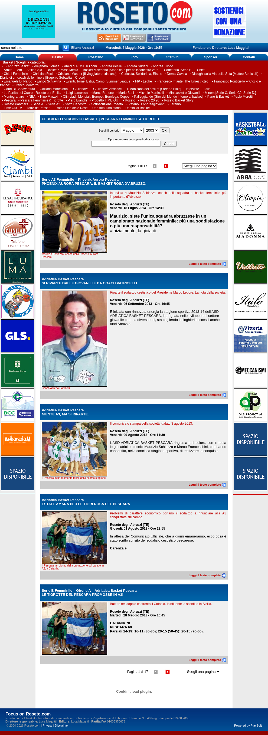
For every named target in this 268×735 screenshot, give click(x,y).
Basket (57, 57)
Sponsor (210, 57)
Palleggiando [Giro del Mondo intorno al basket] (168, 96)
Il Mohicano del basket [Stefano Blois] (154, 89)
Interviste (192, 89)
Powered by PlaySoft (248, 725)
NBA (32, 96)
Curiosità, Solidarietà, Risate (141, 74)
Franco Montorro (26, 85)
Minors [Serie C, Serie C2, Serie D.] (230, 93)
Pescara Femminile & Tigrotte (41, 100)
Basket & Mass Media (62, 70)
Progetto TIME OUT (105, 100)
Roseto (130, 100)
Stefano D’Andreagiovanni (146, 104)
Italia (207, 89)
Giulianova (81, 89)
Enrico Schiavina (49, 81)
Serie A (38, 104)
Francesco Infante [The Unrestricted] (183, 81)
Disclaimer (62, 725)
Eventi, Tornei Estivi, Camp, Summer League (98, 81)
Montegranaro (14, 96)
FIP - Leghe (143, 81)
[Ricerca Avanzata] (82, 47)
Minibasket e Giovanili (184, 93)
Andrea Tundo (163, 66)
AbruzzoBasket (19, 66)
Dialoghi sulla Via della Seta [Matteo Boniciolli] (225, 74)
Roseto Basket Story (178, 100)
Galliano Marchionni (54, 89)
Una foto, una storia (106, 108)
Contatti (249, 57)
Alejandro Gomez (46, 66)
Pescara (10, 100)
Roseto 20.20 (149, 100)
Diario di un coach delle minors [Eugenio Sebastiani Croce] (42, 77)
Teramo (175, 104)
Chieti (201, 70)
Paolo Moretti (243, 96)
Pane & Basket (218, 96)
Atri (19, 70)
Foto (134, 57)
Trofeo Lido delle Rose (71, 108)
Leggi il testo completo (207, 263)
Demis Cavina (177, 74)
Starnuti (172, 57)
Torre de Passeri (38, 108)
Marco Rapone (103, 93)
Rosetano (96, 57)
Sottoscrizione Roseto (107, 104)
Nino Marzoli (49, 96)
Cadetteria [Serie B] (178, 70)
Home (19, 57)
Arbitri (8, 70)
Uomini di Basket (137, 108)
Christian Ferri (43, 74)
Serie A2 (54, 104)
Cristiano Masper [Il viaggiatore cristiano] (87, 74)
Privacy (47, 725)
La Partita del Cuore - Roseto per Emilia (32, 93)
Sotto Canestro (76, 104)
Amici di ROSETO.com (80, 66)
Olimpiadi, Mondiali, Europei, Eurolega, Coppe (96, 96)
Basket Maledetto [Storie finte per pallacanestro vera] (121, 70)
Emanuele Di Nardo (18, 81)
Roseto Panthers (16, 104)
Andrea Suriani (137, 66)
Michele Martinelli (151, 93)
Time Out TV (13, 108)
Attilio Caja (34, 70)
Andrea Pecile (112, 66)
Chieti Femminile (16, 74)
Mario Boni (126, 93)
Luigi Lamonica (77, 93)
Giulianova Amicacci (108, 89)
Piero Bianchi (77, 100)
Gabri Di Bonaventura (19, 89)
